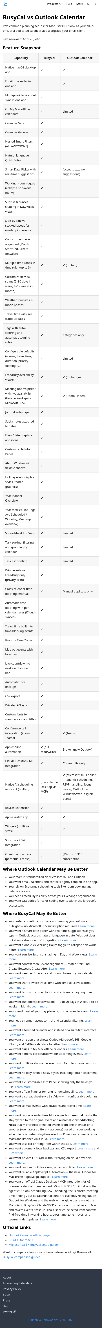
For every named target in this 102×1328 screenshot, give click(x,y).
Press (6, 1300)
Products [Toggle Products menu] (54, 4)
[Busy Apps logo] (6, 4)
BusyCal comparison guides (21, 1257)
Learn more (86, 926)
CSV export (16, 1153)
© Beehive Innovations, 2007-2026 (51, 1320)
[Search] (88, 4)
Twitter (9, 1312)
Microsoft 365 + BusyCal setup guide (33, 1245)
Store (79, 4)
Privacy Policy (12, 1289)
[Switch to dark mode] (96, 4)
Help (69, 4)
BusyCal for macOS (21, 1240)
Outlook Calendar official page (29, 1235)
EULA (6, 1295)
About (7, 1277)
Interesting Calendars (17, 1283)
